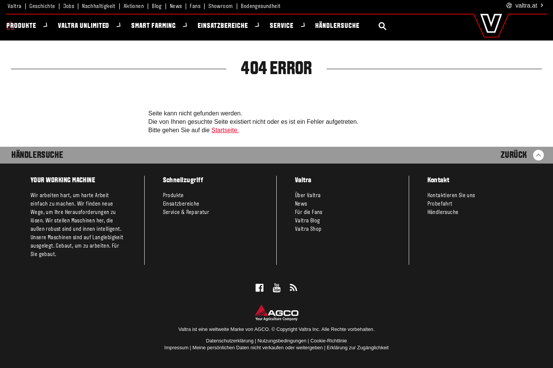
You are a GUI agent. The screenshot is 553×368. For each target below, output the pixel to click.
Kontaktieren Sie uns (451, 195)
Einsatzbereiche (238, 26)
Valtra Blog (307, 221)
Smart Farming (168, 26)
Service (296, 26)
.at (525, 6)
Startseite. (225, 130)
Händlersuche (353, 26)
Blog (157, 6)
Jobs (68, 6)
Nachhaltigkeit (99, 6)
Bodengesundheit (261, 6)
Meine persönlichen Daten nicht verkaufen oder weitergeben (257, 347)
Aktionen (134, 6)
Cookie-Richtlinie (328, 341)
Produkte (36, 26)
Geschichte (42, 6)
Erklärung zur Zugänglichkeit (358, 347)
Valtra (14, 6)
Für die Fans (308, 212)
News (176, 6)
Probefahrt (440, 204)
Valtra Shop (308, 229)
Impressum (176, 347)
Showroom (220, 6)
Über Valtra (308, 195)
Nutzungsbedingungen (282, 341)
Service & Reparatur (186, 212)
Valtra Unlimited (98, 26)
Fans (195, 6)
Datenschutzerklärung (229, 341)
